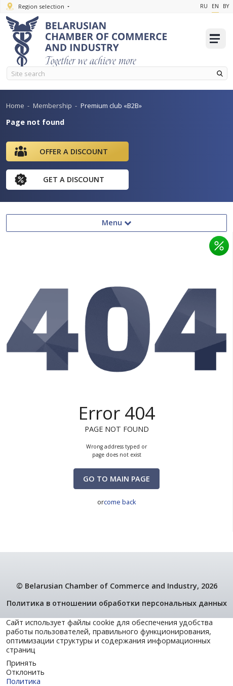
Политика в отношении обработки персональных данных (117, 603)
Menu (116, 222)
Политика (23, 681)
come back (120, 501)
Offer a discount (74, 151)
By (226, 6)
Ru (204, 6)
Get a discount (73, 179)
